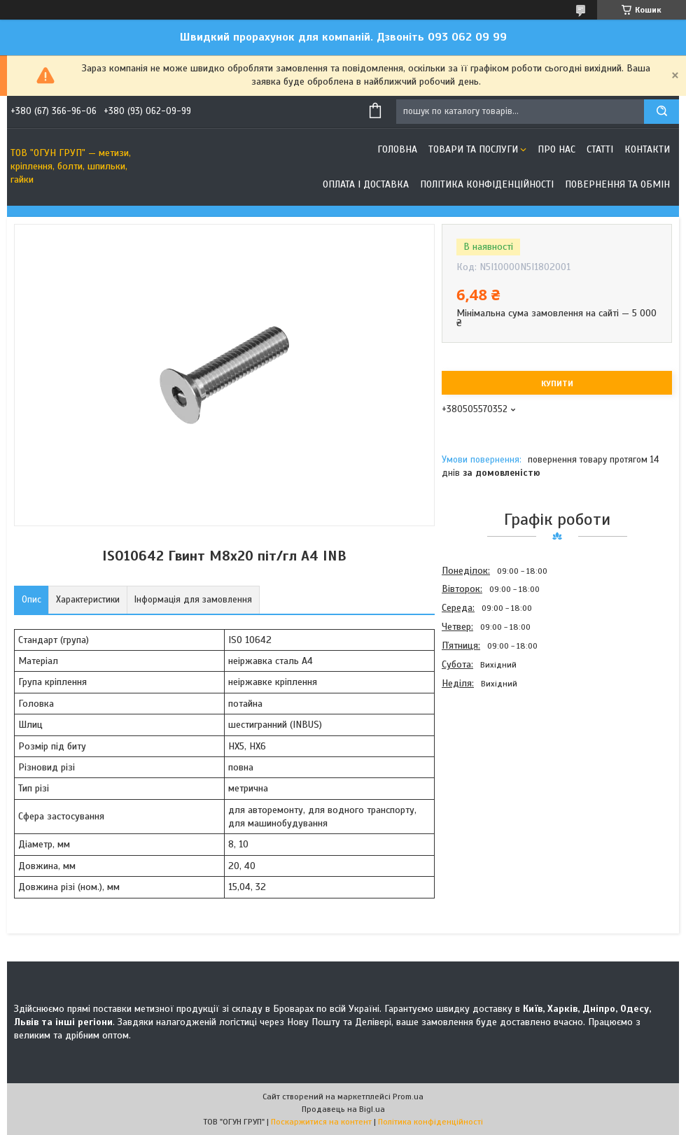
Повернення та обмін (617, 184)
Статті (600, 149)
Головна (397, 149)
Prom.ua (408, 1096)
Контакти (647, 149)
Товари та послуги (473, 149)
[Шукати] (661, 111)
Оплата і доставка (366, 184)
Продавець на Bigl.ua (343, 1109)
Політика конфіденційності (487, 184)
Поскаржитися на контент (321, 1122)
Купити (557, 383)
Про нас (556, 149)
